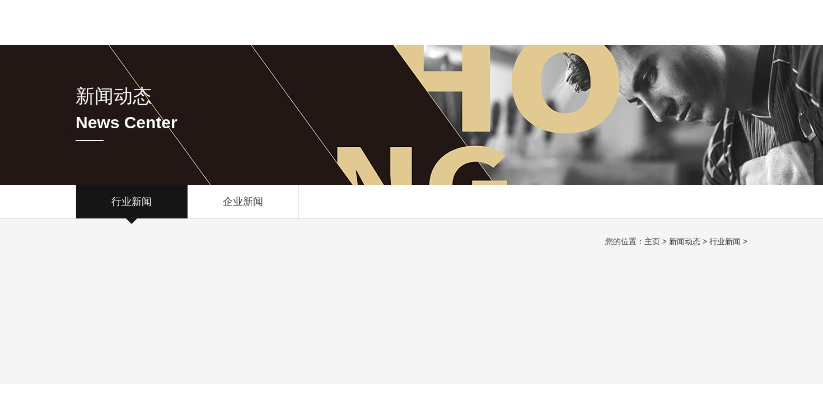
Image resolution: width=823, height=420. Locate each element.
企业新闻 (243, 207)
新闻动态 (684, 241)
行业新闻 (131, 207)
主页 (652, 241)
